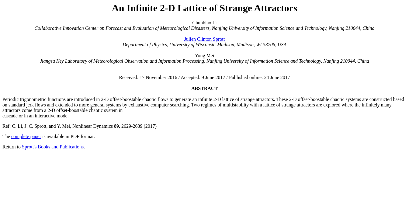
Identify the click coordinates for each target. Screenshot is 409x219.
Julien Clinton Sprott (204, 39)
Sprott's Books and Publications (53, 146)
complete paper (26, 136)
